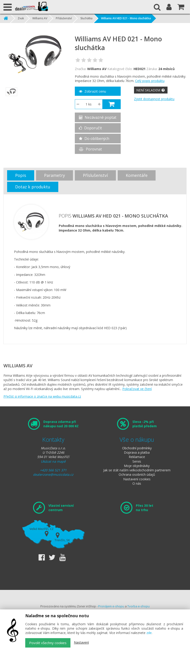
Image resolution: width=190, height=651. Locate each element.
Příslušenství (64, 18)
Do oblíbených (94, 138)
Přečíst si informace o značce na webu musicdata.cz (42, 396)
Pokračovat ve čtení (137, 389)
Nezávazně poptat (97, 117)
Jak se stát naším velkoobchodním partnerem (136, 470)
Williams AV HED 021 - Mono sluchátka (126, 18)
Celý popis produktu (150, 81)
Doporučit (90, 127)
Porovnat (90, 149)
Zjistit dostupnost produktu (154, 99)
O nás (136, 483)
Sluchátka (86, 18)
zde (149, 633)
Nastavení (81, 642)
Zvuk (21, 18)
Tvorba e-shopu (138, 606)
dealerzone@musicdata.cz (53, 474)
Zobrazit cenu (92, 91)
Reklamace (137, 457)
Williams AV (39, 18)
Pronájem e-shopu (111, 606)
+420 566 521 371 (53, 470)
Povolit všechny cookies (48, 642)
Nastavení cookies (137, 479)
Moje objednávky (137, 466)
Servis (136, 461)
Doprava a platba (137, 452)
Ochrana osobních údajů (137, 474)
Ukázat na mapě (53, 461)
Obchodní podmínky (137, 448)
